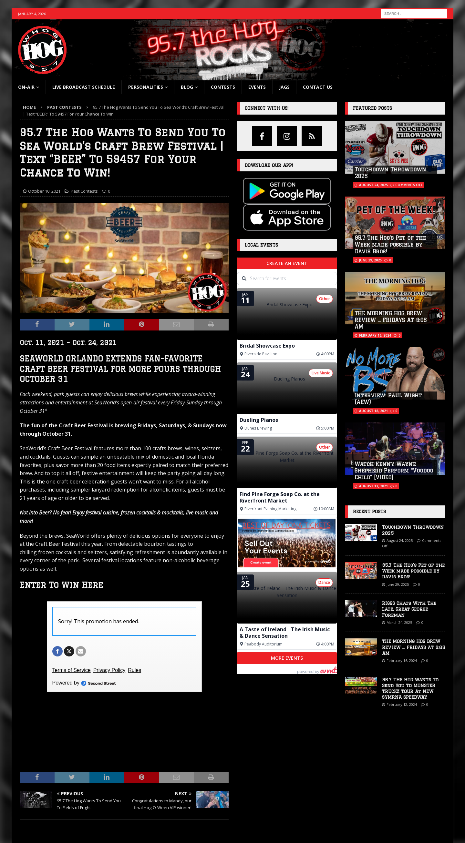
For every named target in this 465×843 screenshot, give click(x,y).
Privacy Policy (358, 800)
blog (187, 87)
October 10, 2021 (44, 191)
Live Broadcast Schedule (83, 87)
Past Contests (84, 191)
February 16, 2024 (375, 335)
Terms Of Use (358, 810)
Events (257, 87)
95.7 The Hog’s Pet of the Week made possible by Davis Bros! (390, 244)
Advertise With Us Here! (368, 789)
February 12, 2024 (402, 704)
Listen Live (30, 789)
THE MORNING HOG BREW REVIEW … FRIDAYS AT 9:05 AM (391, 320)
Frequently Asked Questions (155, 800)
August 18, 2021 (373, 411)
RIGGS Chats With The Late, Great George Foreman (409, 609)
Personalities (145, 87)
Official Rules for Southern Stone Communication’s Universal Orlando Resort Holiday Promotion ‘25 (177, 813)
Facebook (245, 789)
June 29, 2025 (370, 260)
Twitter (243, 820)
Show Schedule (35, 800)
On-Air (26, 87)
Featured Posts (372, 108)
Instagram (246, 800)
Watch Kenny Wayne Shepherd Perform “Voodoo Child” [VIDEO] (394, 471)
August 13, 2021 (373, 486)
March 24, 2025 (399, 622)
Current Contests (144, 789)
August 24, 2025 (373, 185)
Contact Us (318, 87)
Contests (223, 87)
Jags (284, 87)
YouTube (245, 810)
